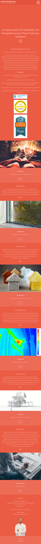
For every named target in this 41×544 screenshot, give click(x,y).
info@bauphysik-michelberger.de (20, 514)
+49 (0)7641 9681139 (20, 512)
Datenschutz (20, 541)
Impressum (20, 538)
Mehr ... (20, 178)
